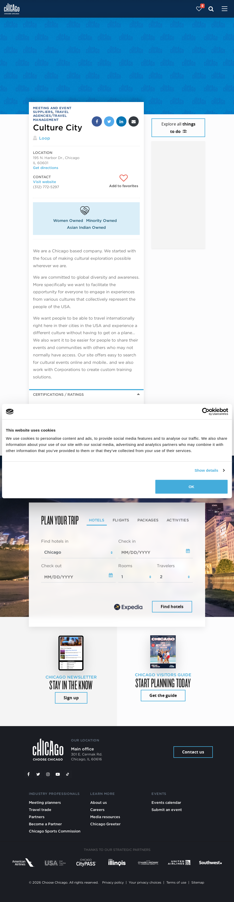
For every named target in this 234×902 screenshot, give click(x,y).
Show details (206, 470)
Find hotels (172, 607)
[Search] (211, 9)
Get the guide (163, 695)
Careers (97, 809)
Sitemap (197, 882)
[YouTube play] (58, 774)
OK (191, 486)
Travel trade (40, 809)
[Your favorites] (199, 9)
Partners (36, 817)
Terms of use (176, 882)
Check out (51, 565)
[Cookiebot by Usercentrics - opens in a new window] (205, 411)
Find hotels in (54, 541)
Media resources (105, 817)
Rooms (125, 565)
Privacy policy (113, 882)
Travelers (166, 565)
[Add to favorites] (124, 181)
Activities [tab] (178, 520)
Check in (127, 541)
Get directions (45, 168)
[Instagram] (48, 774)
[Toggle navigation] (224, 9)
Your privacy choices (145, 882)
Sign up (71, 698)
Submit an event (166, 809)
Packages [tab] (147, 520)
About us (98, 802)
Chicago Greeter (105, 824)
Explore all (178, 127)
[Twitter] (38, 774)
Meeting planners (45, 802)
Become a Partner (45, 824)
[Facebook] (28, 774)
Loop (44, 138)
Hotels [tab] (96, 520)
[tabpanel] (117, 576)
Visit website (44, 182)
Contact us (193, 752)
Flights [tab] (121, 520)
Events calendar (166, 802)
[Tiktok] (68, 774)
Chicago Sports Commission (54, 831)
